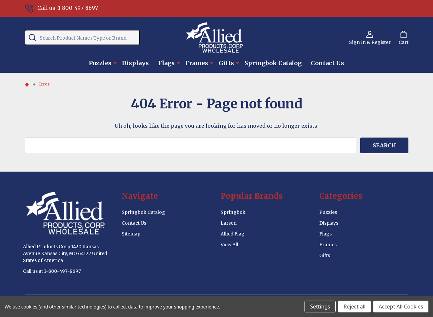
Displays (135, 63)
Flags (166, 63)
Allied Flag (233, 234)
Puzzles (100, 63)
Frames (196, 63)
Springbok (233, 212)
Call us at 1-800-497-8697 (52, 271)
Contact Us (327, 63)
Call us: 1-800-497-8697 (61, 8)
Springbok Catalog (273, 63)
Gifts (226, 63)
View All (229, 245)
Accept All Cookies (401, 306)
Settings (320, 306)
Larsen (229, 223)
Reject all (354, 306)
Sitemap (131, 234)
